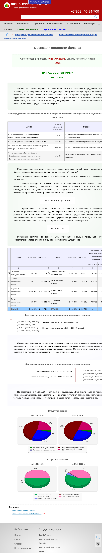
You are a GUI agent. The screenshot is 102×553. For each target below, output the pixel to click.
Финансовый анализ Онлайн (23, 510)
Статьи (17, 535)
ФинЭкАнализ (45, 535)
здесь (58, 63)
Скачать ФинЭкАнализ (27, 29)
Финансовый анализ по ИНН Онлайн (26, 514)
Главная (8, 23)
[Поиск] (58, 16)
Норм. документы (22, 548)
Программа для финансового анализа (34, 35)
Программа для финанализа (48, 23)
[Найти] (95, 16)
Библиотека (23, 23)
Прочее (8, 29)
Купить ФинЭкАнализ (55, 29)
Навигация (89, 23)
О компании (73, 23)
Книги (17, 539)
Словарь (18, 544)
